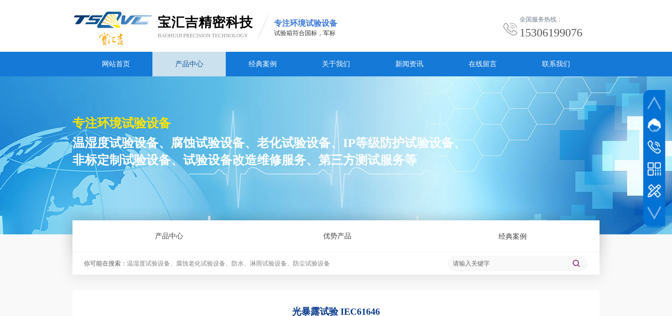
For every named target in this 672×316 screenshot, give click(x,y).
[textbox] (507, 264)
